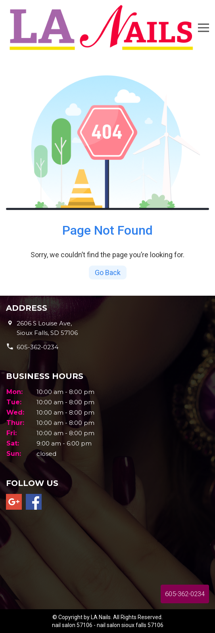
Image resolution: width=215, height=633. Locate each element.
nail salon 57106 (72, 625)
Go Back (108, 272)
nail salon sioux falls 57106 (130, 625)
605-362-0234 (37, 347)
